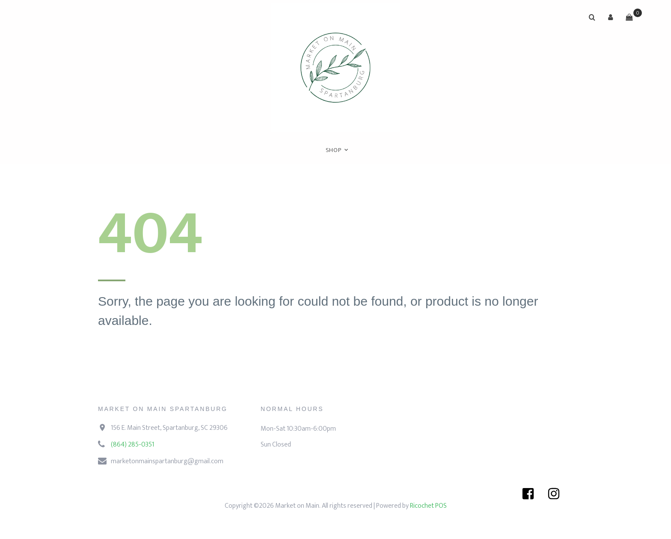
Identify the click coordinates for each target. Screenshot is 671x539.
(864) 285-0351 (132, 444)
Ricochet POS (428, 506)
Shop (333, 150)
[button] (610, 17)
